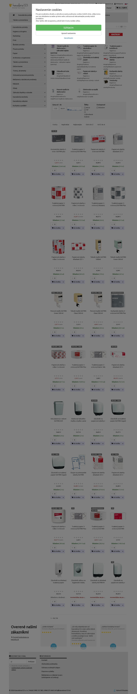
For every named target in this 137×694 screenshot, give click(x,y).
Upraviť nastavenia (68, 33)
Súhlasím (69, 27)
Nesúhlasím (68, 38)
